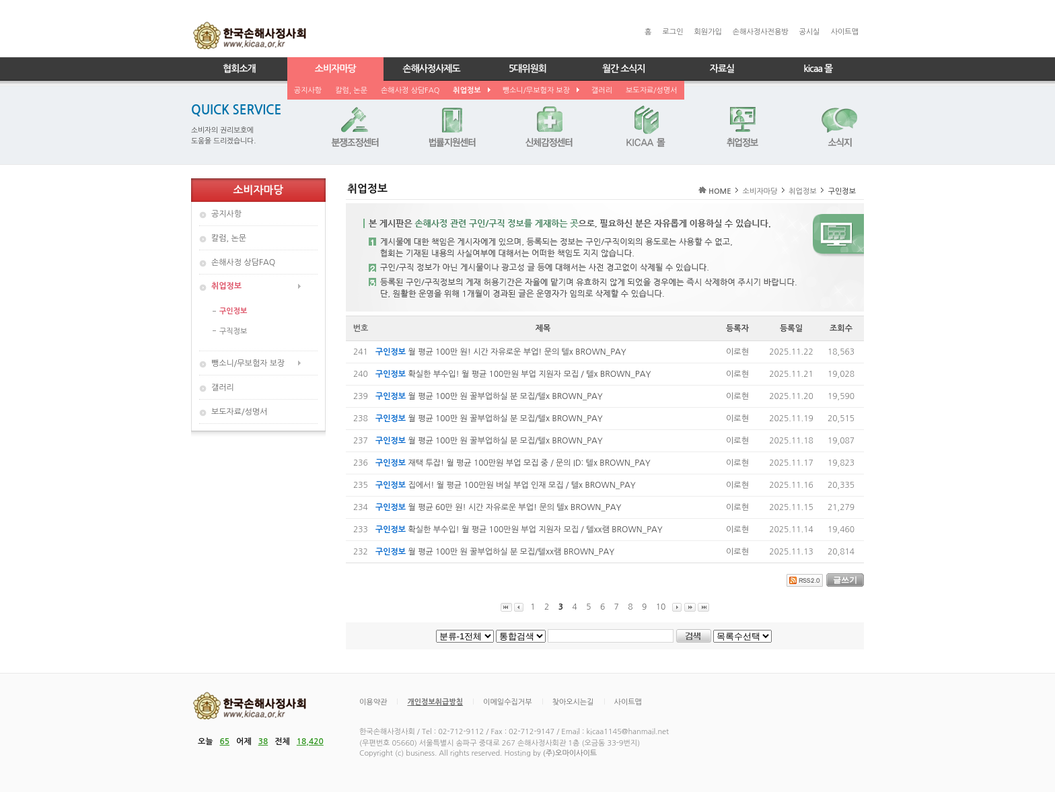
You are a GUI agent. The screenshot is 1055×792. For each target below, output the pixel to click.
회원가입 (707, 32)
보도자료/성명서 (652, 90)
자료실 (722, 68)
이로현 (737, 352)
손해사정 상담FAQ (410, 90)
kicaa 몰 (817, 68)
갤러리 (601, 90)
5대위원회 (527, 68)
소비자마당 (335, 68)
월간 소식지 (623, 68)
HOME (719, 191)
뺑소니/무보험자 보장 (540, 90)
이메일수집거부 (507, 702)
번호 (361, 328)
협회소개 (239, 68)
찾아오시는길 (573, 702)
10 (660, 607)
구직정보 (233, 331)
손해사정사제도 (431, 68)
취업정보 (470, 90)
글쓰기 (845, 580)
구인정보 (233, 311)
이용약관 (373, 702)
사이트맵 (845, 32)
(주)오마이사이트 (570, 753)
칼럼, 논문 (351, 90)
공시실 (809, 32)
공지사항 (308, 90)
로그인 (672, 32)
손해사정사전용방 (761, 32)
